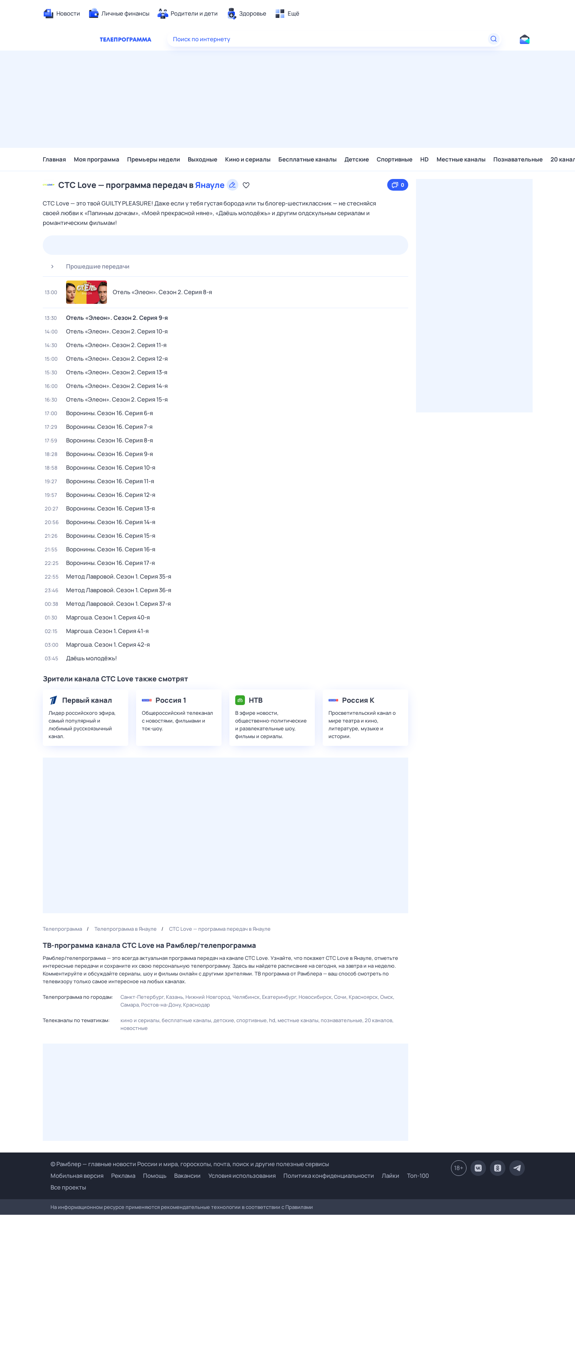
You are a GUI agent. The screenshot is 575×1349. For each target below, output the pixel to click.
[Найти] (494, 39)
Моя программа (96, 159)
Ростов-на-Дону (161, 1004)
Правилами (299, 1206)
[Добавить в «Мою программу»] (246, 185)
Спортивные (394, 159)
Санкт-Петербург (142, 996)
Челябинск (246, 996)
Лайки (390, 1176)
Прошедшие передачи (87, 266)
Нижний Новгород (207, 996)
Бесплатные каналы (307, 159)
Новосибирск (315, 996)
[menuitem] (61, 13)
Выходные (202, 159)
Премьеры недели (153, 159)
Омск (386, 996)
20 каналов (378, 1020)
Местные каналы (461, 159)
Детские (356, 159)
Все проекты (68, 1187)
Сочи (340, 996)
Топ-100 (418, 1176)
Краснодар (196, 1004)
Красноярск (363, 996)
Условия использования (242, 1176)
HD (424, 159)
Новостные (134, 1027)
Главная (54, 159)
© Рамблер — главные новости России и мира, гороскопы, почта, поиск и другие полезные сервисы (190, 1164)
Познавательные (518, 159)
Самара (130, 1004)
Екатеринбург (279, 996)
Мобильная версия (77, 1176)
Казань (174, 996)
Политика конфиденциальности (328, 1176)
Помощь (154, 1176)
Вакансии (187, 1176)
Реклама (123, 1176)
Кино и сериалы (248, 159)
